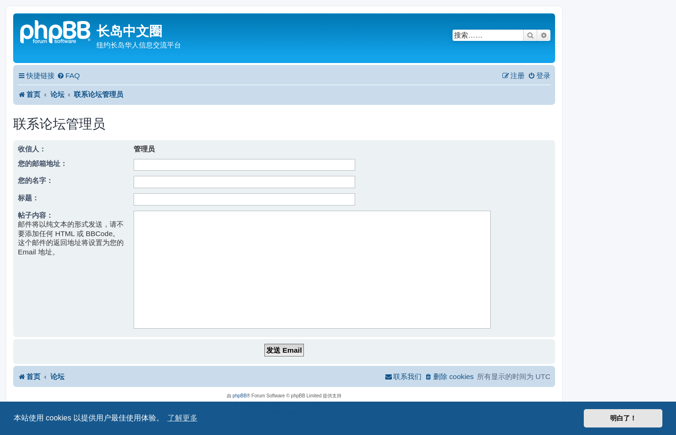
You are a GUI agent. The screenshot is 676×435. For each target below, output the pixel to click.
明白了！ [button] (623, 418)
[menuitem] (68, 76)
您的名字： (35, 180)
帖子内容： (35, 215)
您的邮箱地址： (42, 163)
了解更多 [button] (182, 418)
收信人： (32, 149)
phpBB (239, 395)
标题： (28, 198)
